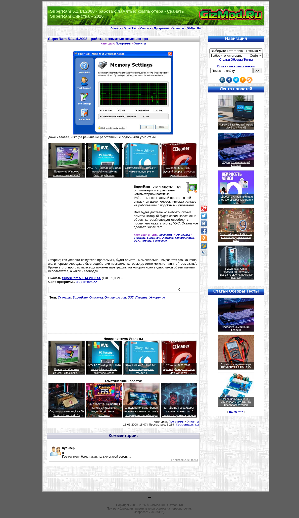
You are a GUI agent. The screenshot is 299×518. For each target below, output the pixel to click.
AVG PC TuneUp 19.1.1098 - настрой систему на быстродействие (104, 171)
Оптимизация (184, 237)
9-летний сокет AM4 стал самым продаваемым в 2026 (236, 237)
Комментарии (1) (187, 424)
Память (146, 240)
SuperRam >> (86, 282)
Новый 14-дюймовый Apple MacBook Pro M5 (236, 126)
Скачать (115, 28)
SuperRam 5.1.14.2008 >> (81, 278)
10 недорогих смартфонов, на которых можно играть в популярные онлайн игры (141, 411)
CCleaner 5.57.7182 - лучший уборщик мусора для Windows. (179, 171)
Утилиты (178, 28)
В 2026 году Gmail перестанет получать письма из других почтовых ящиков (236, 273)
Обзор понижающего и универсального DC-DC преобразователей (236, 401)
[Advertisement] (90, 220)
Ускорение (160, 240)
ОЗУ (136, 240)
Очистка (145, 28)
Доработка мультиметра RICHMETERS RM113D (236, 366)
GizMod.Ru (194, 28)
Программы (161, 28)
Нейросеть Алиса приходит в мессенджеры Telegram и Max (236, 199)
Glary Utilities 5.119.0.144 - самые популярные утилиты (141, 171)
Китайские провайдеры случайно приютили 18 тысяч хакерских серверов (179, 411)
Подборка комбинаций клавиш (236, 164)
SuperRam (130, 28)
